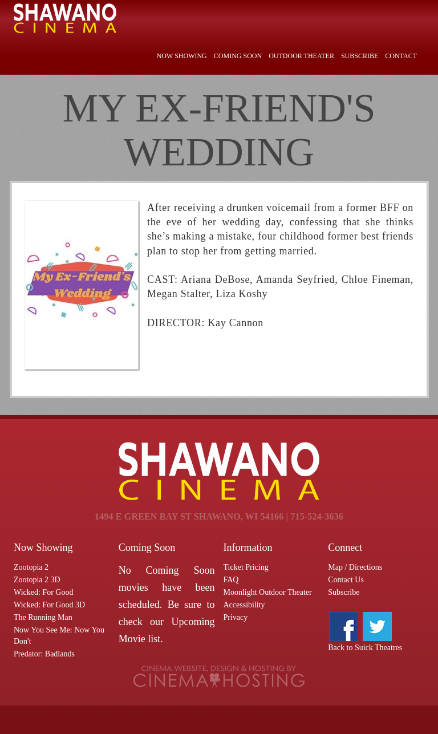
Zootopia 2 (31, 567)
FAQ (231, 579)
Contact (401, 56)
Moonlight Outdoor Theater (268, 592)
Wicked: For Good (43, 592)
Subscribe (359, 56)
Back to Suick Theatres (365, 647)
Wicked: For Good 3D (49, 605)
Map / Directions (355, 567)
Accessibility (244, 605)
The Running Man (43, 617)
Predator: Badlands (44, 654)
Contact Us (346, 579)
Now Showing (182, 56)
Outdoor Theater (301, 56)
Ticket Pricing (246, 567)
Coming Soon (238, 56)
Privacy (236, 617)
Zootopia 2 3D (37, 579)
